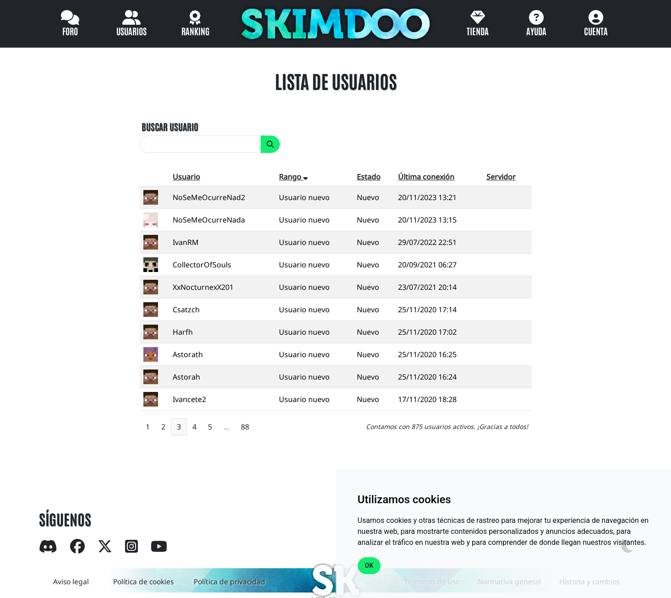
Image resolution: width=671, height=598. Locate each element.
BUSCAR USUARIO (170, 126)
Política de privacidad (230, 581)
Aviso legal (69, 581)
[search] (200, 144)
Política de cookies (143, 581)
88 (245, 427)
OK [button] (369, 565)
